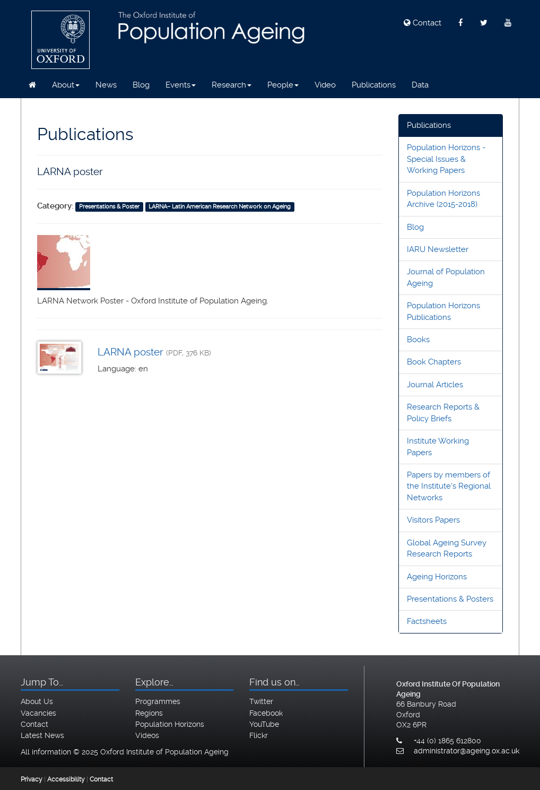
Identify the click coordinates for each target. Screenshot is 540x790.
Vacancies (38, 713)
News (106, 85)
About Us (37, 701)
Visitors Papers (433, 520)
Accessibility (66, 779)
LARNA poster (130, 352)
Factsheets (427, 621)
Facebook (266, 713)
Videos (147, 735)
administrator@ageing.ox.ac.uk (466, 750)
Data (420, 85)
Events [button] (181, 85)
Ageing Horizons (437, 576)
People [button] (283, 85)
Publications (374, 85)
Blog (141, 85)
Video (325, 85)
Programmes (157, 701)
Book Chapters (434, 362)
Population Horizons (169, 724)
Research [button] (231, 85)
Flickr (258, 735)
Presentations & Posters (450, 599)
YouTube (264, 724)
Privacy (31, 779)
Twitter (261, 701)
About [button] (66, 85)
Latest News (42, 735)
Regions (149, 713)
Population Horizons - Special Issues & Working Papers (446, 159)
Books (418, 339)
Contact (422, 23)
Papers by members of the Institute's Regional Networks (449, 486)
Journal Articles (435, 384)
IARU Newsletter (437, 249)
